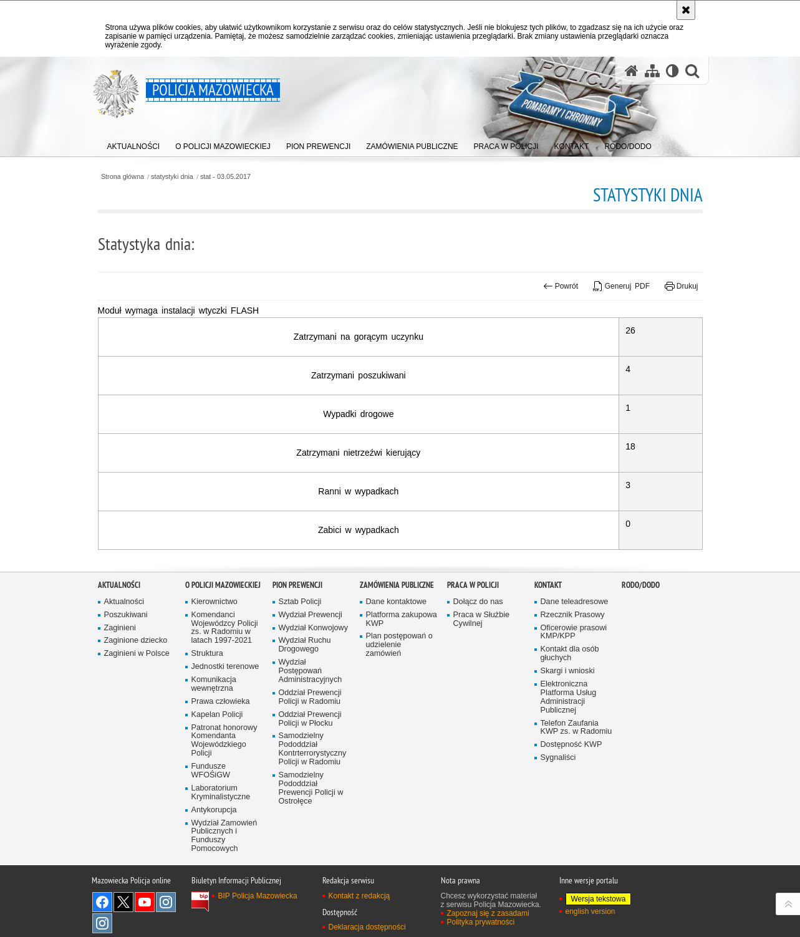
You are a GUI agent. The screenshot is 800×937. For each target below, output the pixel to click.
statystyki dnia (172, 176)
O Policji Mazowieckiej (223, 635)
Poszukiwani (126, 665)
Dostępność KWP (571, 796)
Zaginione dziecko (136, 692)
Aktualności (119, 635)
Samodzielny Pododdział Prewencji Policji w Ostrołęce (311, 839)
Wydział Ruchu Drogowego (305, 696)
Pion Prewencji (297, 635)
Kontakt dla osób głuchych (570, 704)
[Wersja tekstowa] (672, 71)
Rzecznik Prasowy (573, 665)
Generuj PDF (621, 286)
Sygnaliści (558, 809)
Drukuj (681, 286)
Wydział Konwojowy (313, 679)
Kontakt (548, 635)
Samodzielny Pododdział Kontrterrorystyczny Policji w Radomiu (313, 800)
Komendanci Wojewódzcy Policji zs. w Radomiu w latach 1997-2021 (224, 678)
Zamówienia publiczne (397, 635)
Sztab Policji (300, 652)
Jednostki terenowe (225, 717)
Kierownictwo (214, 652)
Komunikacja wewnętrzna (213, 734)
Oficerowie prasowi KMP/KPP (574, 683)
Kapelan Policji (217, 765)
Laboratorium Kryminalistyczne (221, 843)
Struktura (207, 705)
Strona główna (122, 176)
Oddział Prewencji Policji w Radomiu (310, 747)
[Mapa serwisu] (652, 71)
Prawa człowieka (220, 752)
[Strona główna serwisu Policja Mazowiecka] (632, 71)
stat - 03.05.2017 (225, 176)
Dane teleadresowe (575, 652)
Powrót (560, 286)
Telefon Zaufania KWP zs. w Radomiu (576, 778)
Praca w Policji (473, 635)
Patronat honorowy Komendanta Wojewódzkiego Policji (224, 791)
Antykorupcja (214, 861)
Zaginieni (120, 679)
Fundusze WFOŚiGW (210, 821)
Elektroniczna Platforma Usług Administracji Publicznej (569, 748)
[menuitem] (134, 143)
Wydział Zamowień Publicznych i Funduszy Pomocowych (224, 887)
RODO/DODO (641, 635)
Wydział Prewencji (310, 665)
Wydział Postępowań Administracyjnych (310, 722)
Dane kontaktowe (396, 652)
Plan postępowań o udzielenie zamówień (399, 696)
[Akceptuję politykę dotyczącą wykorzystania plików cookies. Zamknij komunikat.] (686, 10)
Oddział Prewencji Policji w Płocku (310, 769)
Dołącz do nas (478, 652)
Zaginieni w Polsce (137, 705)
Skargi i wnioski (568, 722)
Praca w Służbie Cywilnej (481, 669)
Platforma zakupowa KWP (401, 669)
